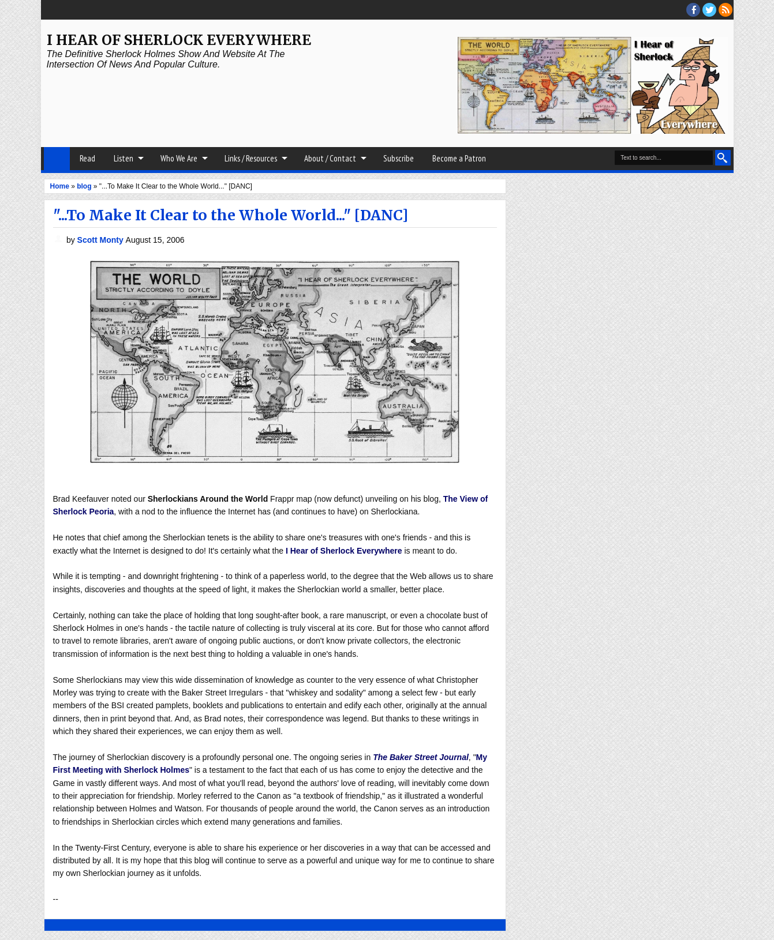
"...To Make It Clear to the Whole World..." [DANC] (230, 215)
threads (709, 10)
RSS (725, 10)
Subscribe (398, 158)
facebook (693, 10)
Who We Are (178, 158)
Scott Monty (101, 240)
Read (87, 158)
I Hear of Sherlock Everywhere (179, 40)
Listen (123, 158)
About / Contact (330, 158)
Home (57, 158)
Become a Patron (459, 158)
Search (723, 158)
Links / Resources (251, 158)
